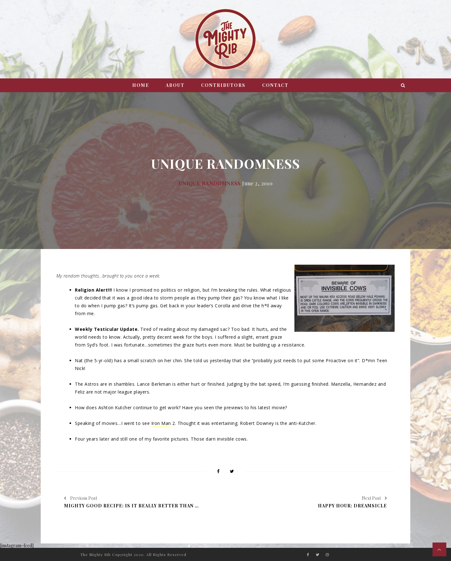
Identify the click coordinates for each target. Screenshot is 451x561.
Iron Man (161, 423)
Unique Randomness (210, 183)
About (175, 85)
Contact (275, 85)
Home (140, 85)
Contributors (223, 85)
